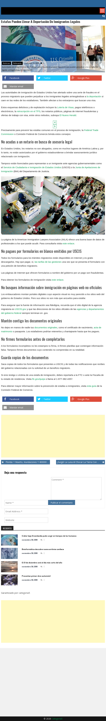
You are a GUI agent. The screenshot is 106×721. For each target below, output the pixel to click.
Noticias (6, 63)
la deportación (94, 96)
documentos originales (45, 327)
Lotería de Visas (65, 107)
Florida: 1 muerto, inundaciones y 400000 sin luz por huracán (28, 462)
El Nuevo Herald (68, 115)
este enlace (68, 243)
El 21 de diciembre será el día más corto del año (42, 562)
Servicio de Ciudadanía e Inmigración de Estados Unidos (32, 167)
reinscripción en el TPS (28, 111)
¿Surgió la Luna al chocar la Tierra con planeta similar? (81, 462)
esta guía (91, 386)
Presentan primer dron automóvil (36, 576)
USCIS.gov (20, 309)
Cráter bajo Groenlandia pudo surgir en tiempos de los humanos (49, 536)
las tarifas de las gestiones (48, 262)
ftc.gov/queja (38, 379)
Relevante (17, 63)
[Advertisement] (53, 436)
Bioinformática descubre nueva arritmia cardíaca (43, 549)
